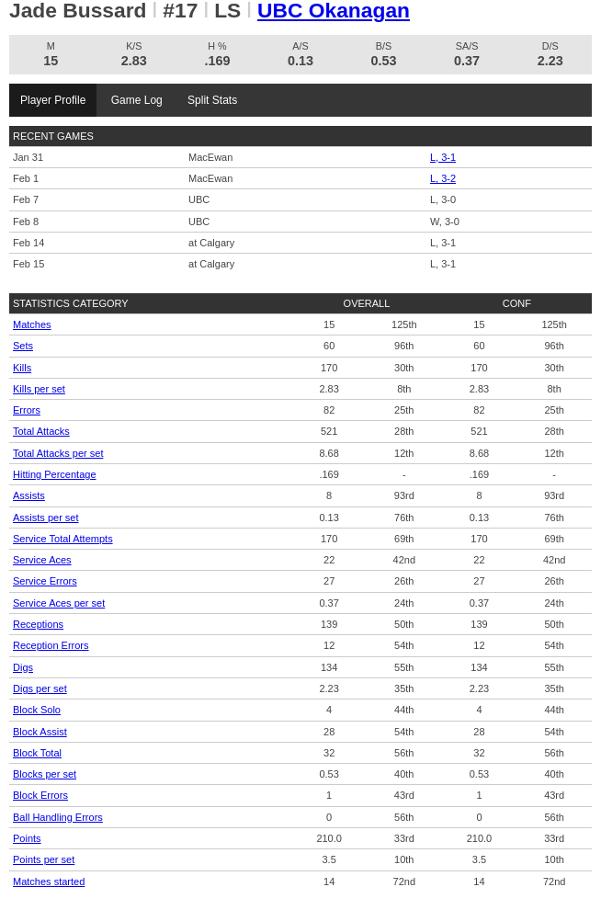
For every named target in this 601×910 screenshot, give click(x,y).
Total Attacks (41, 431)
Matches (32, 324)
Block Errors (40, 795)
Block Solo (37, 709)
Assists (29, 495)
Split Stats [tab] (212, 100)
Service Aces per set (59, 603)
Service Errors (45, 580)
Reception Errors (51, 645)
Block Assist (40, 731)
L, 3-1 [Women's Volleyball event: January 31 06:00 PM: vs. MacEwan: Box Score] (443, 157)
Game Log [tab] (137, 100)
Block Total (37, 752)
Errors (26, 409)
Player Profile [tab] (52, 100)
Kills (22, 367)
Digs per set (40, 688)
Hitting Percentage (54, 474)
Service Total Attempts (63, 538)
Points (27, 838)
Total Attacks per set (58, 453)
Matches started (49, 881)
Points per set (43, 859)
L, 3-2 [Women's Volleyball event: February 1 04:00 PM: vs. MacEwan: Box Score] (443, 178)
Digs (23, 667)
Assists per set (46, 517)
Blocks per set (44, 773)
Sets (23, 345)
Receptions (38, 624)
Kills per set (39, 388)
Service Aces (42, 559)
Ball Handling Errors (58, 817)
